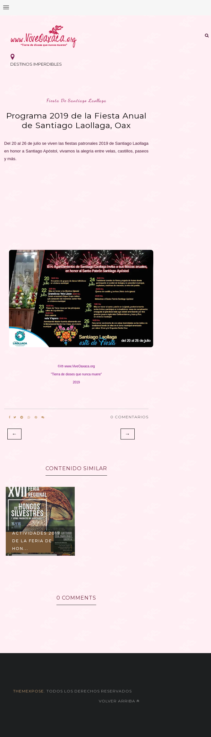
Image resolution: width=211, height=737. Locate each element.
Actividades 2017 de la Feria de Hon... (36, 541)
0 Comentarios (129, 416)
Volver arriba (119, 701)
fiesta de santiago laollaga (76, 100)
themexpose (28, 691)
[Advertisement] (76, 204)
